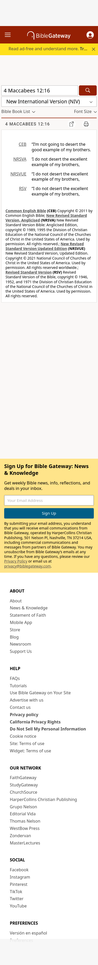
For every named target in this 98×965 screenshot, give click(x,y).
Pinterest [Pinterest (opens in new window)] (18, 884)
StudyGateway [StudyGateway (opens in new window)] (24, 785)
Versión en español (28, 933)
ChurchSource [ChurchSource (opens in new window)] (23, 792)
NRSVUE (18, 174)
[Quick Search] (39, 90)
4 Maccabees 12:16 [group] (27, 124)
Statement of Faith (28, 615)
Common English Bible (25, 210)
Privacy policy (24, 714)
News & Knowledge (29, 608)
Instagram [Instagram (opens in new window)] (20, 877)
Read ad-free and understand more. (53, 49)
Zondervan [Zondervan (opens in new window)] (20, 835)
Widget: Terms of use (30, 751)
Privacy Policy (15, 561)
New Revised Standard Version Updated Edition (44, 246)
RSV (22, 188)
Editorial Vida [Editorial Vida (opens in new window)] (23, 814)
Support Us (21, 651)
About (16, 601)
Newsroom (20, 644)
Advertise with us (27, 700)
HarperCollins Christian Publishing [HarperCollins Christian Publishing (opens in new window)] (43, 799)
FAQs (15, 678)
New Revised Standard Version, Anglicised (46, 218)
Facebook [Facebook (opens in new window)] (19, 870)
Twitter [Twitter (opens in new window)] (17, 898)
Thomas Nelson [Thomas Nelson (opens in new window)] (25, 821)
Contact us (20, 707)
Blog (14, 637)
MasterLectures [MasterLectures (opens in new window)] (25, 843)
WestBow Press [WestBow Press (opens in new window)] (25, 828)
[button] (90, 35)
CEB (22, 144)
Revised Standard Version (28, 272)
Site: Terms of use (27, 743)
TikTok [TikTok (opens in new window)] (16, 891)
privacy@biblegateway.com (27, 566)
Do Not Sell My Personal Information (48, 729)
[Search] (88, 90)
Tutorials (18, 686)
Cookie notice (23, 736)
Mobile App (21, 622)
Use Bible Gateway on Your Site (40, 693)
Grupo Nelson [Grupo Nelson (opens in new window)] (23, 807)
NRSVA (19, 159)
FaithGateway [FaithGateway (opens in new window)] (23, 777)
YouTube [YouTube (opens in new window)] (18, 906)
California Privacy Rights (35, 722)
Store (15, 630)
